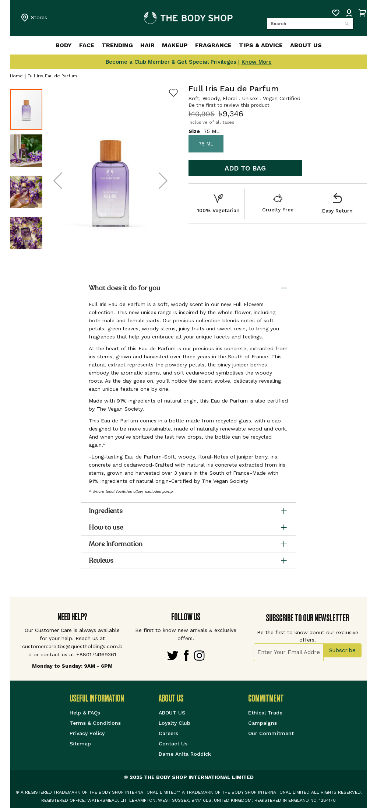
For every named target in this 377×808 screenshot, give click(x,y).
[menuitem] (46, 45)
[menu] (188, 45)
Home (16, 75)
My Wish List (335, 12)
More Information (115, 544)
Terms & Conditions (95, 723)
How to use (106, 527)
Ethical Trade (265, 713)
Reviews (101, 560)
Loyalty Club (174, 723)
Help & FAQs (85, 713)
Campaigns (262, 723)
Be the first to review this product (228, 105)
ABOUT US (172, 713)
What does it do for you (124, 288)
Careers (168, 733)
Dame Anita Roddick (185, 754)
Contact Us (173, 743)
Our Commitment (271, 733)
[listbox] (277, 143)
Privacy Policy (87, 733)
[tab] (188, 289)
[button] (58, 180)
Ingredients (106, 510)
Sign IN (349, 12)
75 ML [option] (206, 144)
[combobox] (310, 23)
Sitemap (80, 743)
